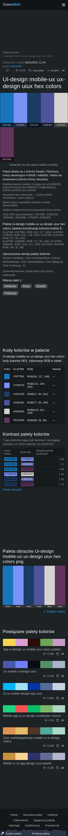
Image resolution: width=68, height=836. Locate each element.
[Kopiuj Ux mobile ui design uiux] (57, 676)
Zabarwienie (20, 820)
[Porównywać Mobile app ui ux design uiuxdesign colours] (63, 720)
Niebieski (10, 286)
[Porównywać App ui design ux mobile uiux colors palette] (63, 653)
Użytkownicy (32, 825)
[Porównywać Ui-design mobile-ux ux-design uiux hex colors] (63, 70)
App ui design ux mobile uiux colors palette (32, 649)
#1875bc (18, 376)
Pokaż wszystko (12, 489)
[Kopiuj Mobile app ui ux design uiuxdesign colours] (57, 720)
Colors (11, 4)
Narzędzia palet (32, 814)
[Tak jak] (7, 70)
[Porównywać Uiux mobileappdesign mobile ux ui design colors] (63, 745)
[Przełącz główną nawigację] (63, 4)
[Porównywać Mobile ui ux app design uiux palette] (63, 767)
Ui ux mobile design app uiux (22, 693)
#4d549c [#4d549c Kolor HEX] (7, 401)
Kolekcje (53, 814)
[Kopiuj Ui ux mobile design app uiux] (57, 698)
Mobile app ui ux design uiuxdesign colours (32, 715)
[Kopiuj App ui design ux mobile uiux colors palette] (57, 653)
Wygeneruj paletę (44, 820)
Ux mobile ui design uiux (19, 671)
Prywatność (52, 825)
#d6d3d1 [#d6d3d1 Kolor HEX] (7, 410)
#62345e (18, 420)
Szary (26, 286)
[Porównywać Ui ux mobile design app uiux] (63, 698)
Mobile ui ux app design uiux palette (27, 763)
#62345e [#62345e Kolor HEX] (7, 419)
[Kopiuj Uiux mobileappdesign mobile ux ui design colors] (57, 745)
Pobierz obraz (54, 611)
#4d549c (18, 402)
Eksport (53, 70)
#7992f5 (18, 385)
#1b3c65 (18, 394)
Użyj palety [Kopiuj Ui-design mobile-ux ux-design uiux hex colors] (36, 70)
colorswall (16, 66)
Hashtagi (14, 825)
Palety (14, 814)
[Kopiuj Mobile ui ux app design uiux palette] (57, 767)
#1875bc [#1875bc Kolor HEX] (7, 375)
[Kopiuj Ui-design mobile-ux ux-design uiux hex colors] (24, 266)
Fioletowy (11, 293)
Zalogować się (17, 164)
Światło (41, 286)
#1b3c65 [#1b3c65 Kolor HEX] (7, 392)
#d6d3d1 (18, 411)
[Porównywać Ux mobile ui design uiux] (63, 676)
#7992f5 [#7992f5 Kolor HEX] (7, 384)
